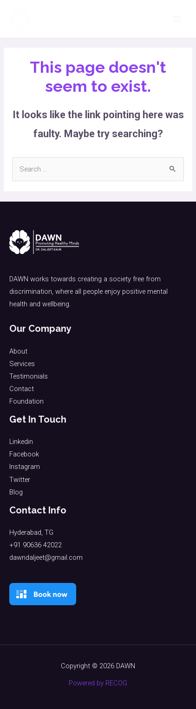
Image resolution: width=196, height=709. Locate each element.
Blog (16, 492)
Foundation (26, 401)
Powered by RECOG (98, 683)
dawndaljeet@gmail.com (46, 557)
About (18, 351)
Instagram (24, 466)
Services (22, 364)
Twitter (19, 479)
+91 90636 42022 (35, 545)
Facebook (24, 454)
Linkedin (21, 441)
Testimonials (28, 376)
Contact (21, 389)
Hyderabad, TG (31, 532)
